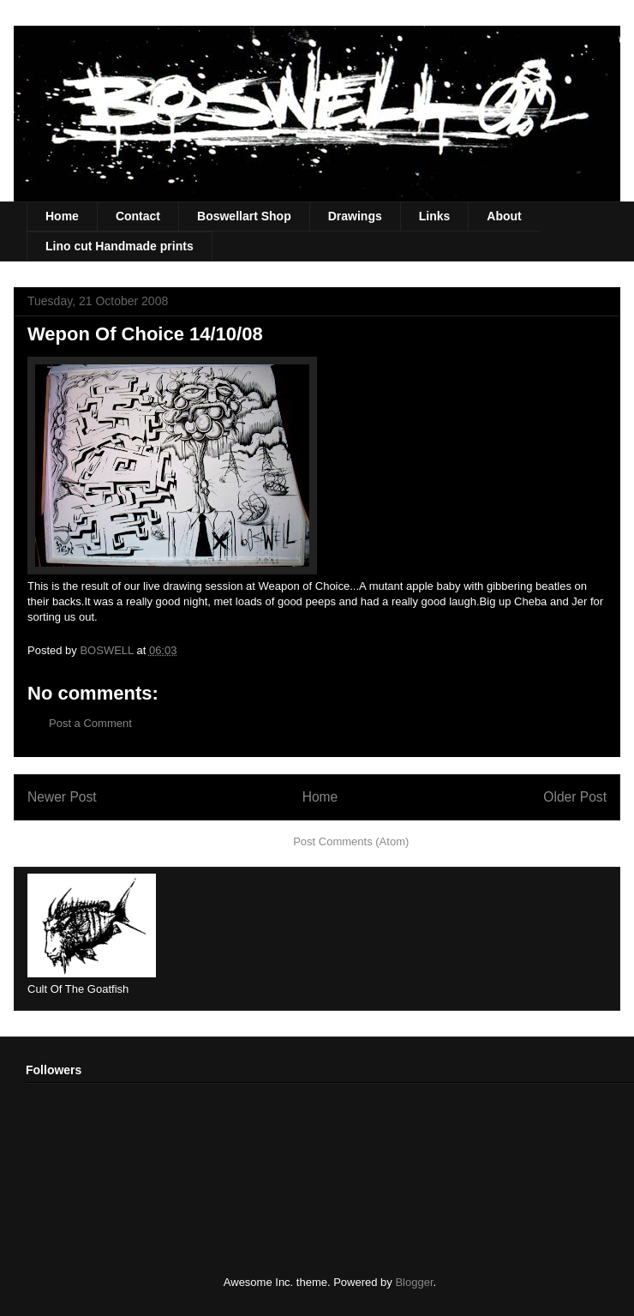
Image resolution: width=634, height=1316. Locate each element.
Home (62, 216)
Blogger (414, 1282)
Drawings (355, 216)
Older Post (575, 797)
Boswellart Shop (244, 216)
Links (435, 216)
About (504, 216)
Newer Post (62, 797)
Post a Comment (90, 723)
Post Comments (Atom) (351, 841)
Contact (138, 216)
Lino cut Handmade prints (119, 246)
